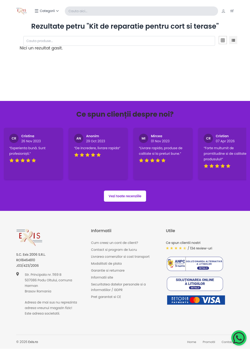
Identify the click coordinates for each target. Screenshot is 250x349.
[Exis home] (21, 11)
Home (191, 342)
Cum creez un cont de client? (114, 243)
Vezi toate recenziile (125, 196)
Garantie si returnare (108, 270)
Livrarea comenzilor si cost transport (120, 257)
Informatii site (102, 277)
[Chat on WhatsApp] (239, 338)
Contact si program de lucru (114, 250)
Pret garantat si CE (106, 297)
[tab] (223, 41)
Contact (228, 342)
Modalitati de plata (106, 263)
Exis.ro (33, 342)
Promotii (209, 342)
